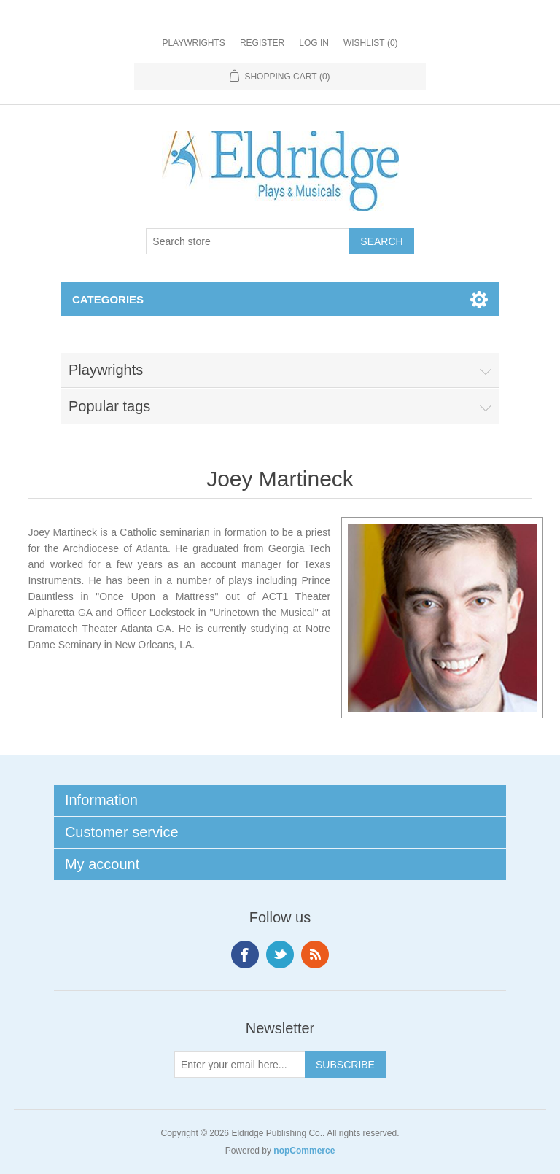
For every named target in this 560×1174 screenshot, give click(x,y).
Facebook (245, 954)
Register (262, 43)
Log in (314, 43)
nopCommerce (304, 1151)
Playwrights (193, 43)
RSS (315, 954)
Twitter (280, 954)
